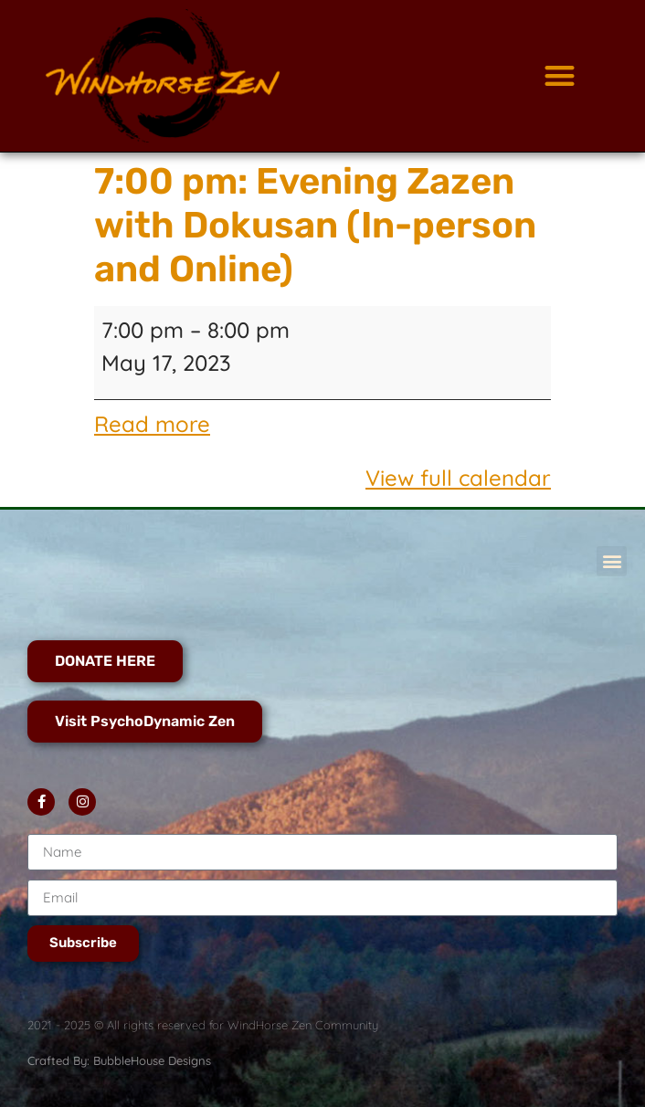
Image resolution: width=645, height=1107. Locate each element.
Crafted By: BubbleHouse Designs (119, 1060)
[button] (559, 76)
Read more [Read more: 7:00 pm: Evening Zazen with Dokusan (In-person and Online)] (152, 424)
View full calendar (458, 477)
